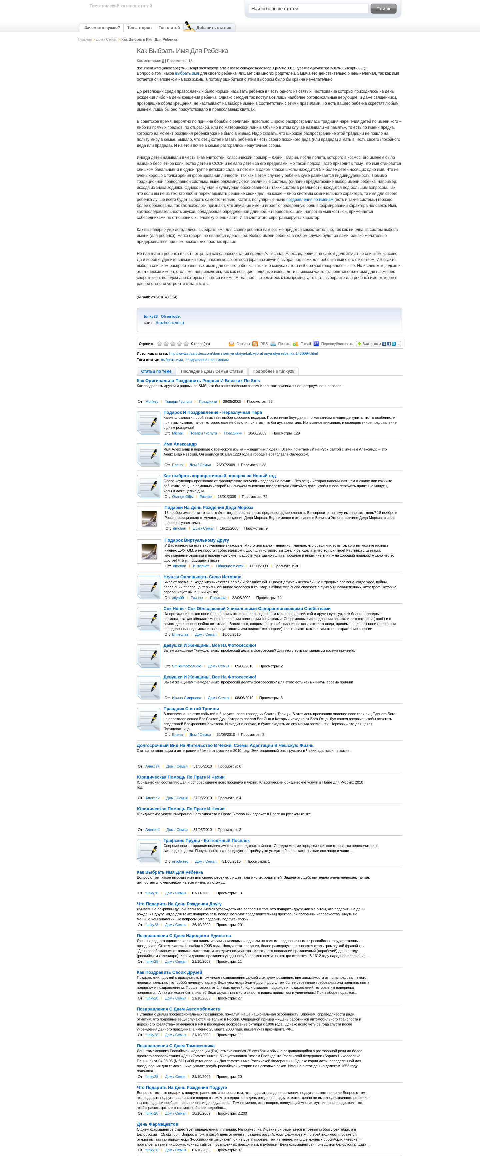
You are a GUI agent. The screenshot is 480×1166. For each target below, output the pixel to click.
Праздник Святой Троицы (191, 708)
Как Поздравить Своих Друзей (169, 972)
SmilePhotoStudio (186, 666)
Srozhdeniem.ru (170, 322)
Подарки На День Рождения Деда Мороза (209, 507)
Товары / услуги (178, 401)
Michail (177, 433)
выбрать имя (187, 73)
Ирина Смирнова (186, 698)
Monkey (151, 401)
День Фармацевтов (157, 1124)
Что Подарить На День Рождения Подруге (182, 1087)
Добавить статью (214, 27)
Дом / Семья (106, 39)
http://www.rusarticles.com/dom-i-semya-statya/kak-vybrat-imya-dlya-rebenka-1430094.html (243, 353)
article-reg (180, 861)
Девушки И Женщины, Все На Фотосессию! (210, 645)
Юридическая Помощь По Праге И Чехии (181, 777)
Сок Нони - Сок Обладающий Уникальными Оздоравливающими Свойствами (247, 608)
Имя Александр (180, 444)
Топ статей (169, 27)
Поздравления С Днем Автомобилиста (178, 1009)
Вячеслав (180, 634)
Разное (206, 497)
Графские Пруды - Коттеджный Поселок (207, 840)
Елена (177, 465)
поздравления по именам (309, 199)
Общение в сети (230, 566)
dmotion (179, 528)
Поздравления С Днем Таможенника (176, 1046)
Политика (218, 598)
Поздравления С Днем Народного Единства (184, 935)
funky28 (151, 316)
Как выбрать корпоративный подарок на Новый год (220, 476)
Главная (85, 39)
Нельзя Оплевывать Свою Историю (203, 577)
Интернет (201, 566)
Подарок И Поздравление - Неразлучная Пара (213, 412)
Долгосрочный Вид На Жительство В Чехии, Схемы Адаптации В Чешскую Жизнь (225, 745)
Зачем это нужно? (102, 27)
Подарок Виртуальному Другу (197, 540)
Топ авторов (139, 27)
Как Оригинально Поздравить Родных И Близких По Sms (198, 380)
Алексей (152, 766)
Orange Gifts (182, 497)
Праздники (208, 401)
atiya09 (178, 598)
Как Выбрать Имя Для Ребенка (170, 872)
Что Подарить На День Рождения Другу (179, 904)
